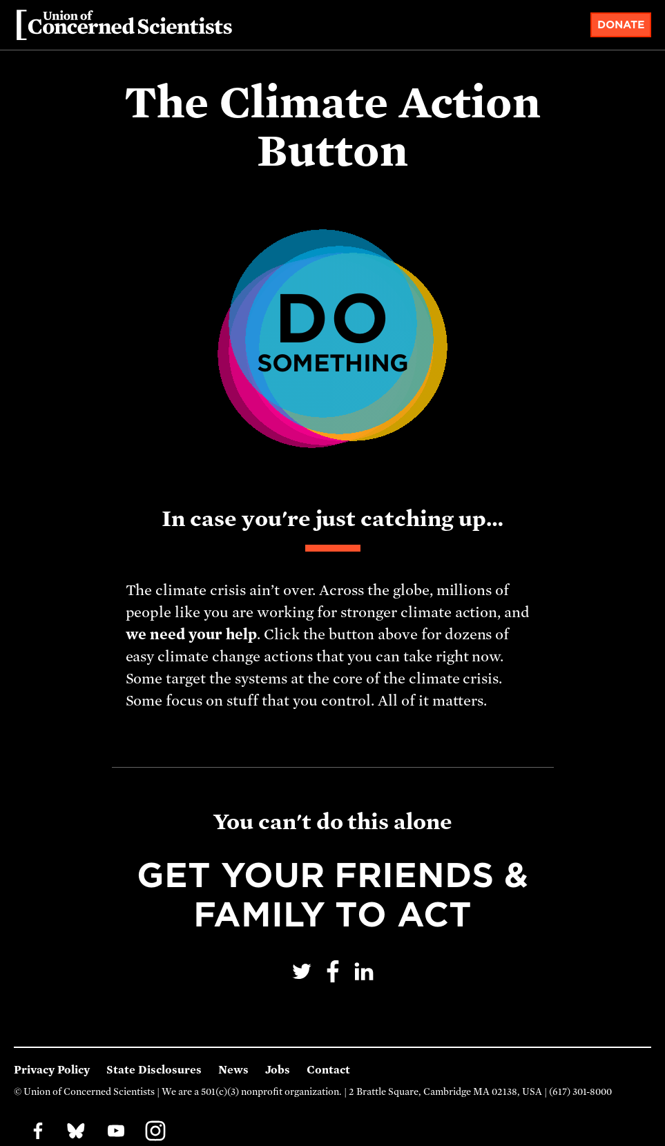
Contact (328, 1070)
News (233, 1070)
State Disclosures (154, 1070)
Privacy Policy (52, 1070)
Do (332, 328)
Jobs (277, 1070)
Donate (621, 25)
